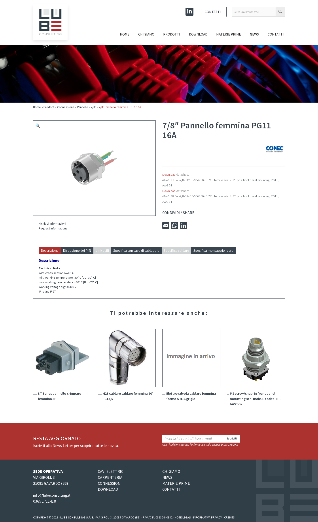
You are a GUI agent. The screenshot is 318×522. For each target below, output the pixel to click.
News (254, 34)
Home (124, 34)
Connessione (65, 107)
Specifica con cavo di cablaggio (136, 250)
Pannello (82, 107)
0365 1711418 (44, 501)
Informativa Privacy (207, 517)
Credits (229, 517)
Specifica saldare (176, 250)
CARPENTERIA (110, 477)
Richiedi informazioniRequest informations (53, 226)
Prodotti (171, 34)
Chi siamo (146, 34)
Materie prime (228, 34)
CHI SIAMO (171, 471)
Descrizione (50, 250)
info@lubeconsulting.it (51, 495)
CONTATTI (171, 489)
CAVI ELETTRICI (111, 471)
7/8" (93, 107)
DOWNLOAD (108, 489)
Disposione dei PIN (77, 250)
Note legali (183, 517)
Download (198, 34)
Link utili (102, 250)
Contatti (213, 11)
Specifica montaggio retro (213, 250)
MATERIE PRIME (176, 483)
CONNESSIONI (109, 483)
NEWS (167, 477)
